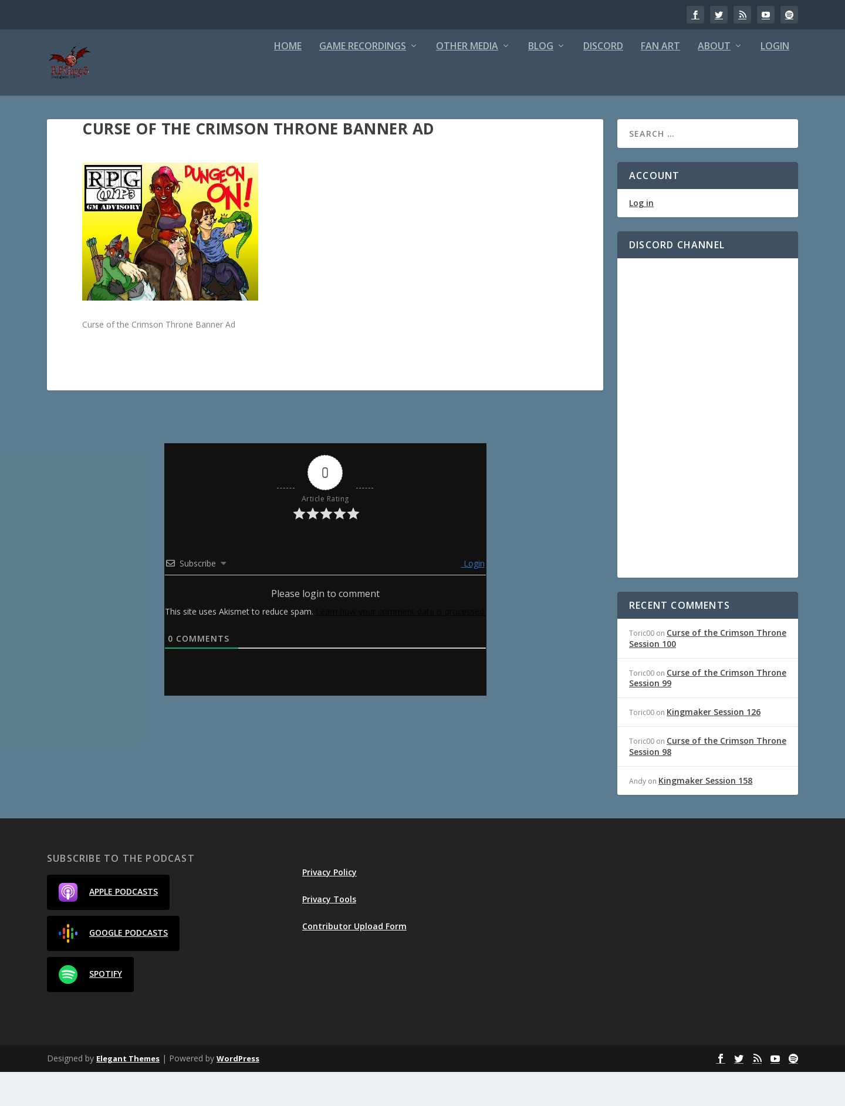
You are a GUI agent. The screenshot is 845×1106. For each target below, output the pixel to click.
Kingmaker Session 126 (713, 745)
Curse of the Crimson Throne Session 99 (707, 712)
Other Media (467, 80)
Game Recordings (362, 80)
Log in (641, 236)
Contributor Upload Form (354, 960)
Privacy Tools (329, 933)
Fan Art (660, 80)
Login (774, 80)
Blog (540, 80)
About (714, 80)
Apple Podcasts (108, 926)
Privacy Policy (329, 906)
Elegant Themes (128, 1092)
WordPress (238, 1092)
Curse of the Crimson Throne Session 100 (707, 672)
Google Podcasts (113, 967)
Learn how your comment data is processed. (401, 645)
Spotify (90, 1008)
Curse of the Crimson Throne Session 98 (707, 780)
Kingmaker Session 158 (705, 814)
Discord (603, 80)
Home (288, 80)
